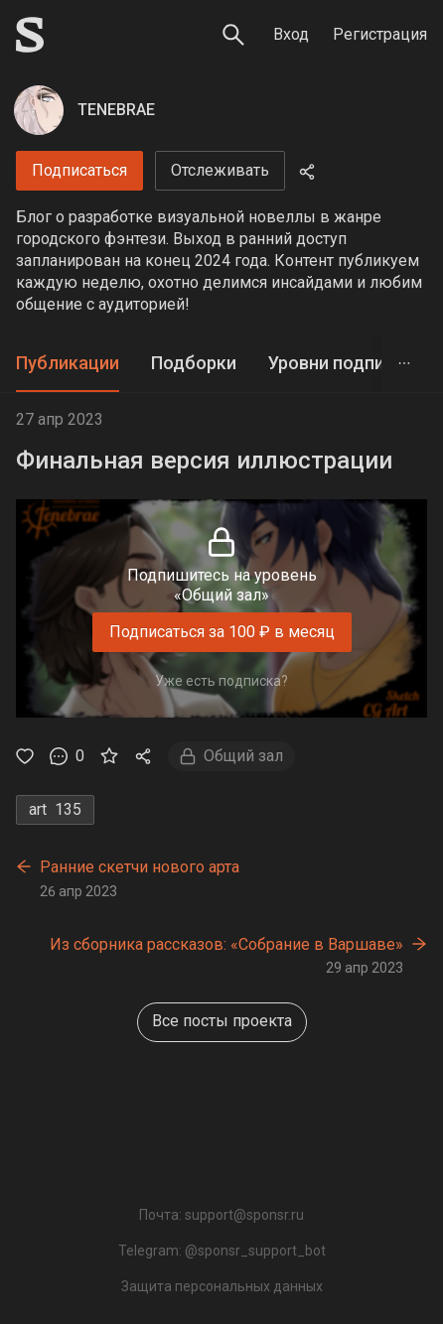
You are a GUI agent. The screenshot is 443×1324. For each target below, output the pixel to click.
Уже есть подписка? (221, 681)
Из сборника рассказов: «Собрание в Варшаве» (226, 944)
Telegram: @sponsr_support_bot (222, 1250)
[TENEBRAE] (39, 110)
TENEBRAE (116, 109)
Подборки (193, 362)
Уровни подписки (341, 362)
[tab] (67, 363)
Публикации (67, 362)
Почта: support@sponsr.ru (221, 1215)
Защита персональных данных (222, 1286)
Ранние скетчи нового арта (139, 867)
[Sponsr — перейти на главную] (30, 35)
